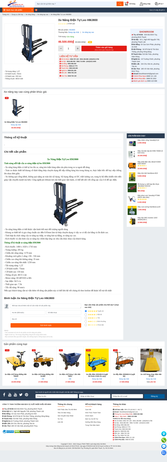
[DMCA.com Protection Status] (22, 431)
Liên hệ (60, 422)
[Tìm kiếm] (120, 4)
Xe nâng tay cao (88, 32)
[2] (86, 321)
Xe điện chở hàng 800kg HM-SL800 (43, 375)
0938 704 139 (125, 435)
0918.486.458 (71, 61)
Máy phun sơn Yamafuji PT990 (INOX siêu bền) (149, 196)
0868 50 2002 (151, 78)
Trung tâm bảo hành (92, 425)
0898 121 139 (151, 76)
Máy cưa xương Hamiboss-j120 (149, 207)
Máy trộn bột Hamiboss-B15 (148, 173)
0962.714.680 (81, 61)
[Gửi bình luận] (46, 325)
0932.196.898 (84, 59)
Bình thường (95, 321)
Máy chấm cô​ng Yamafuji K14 (148, 140)
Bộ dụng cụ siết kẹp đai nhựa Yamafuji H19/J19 (148, 185)
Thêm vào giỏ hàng (104, 48)
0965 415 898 (152, 81)
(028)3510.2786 (94, 59)
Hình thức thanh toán (93, 413)
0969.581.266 (72, 70)
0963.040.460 (73, 68)
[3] (86, 318)
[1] (86, 325)
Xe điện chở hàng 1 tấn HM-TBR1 (70, 375)
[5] (86, 311)
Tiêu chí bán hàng (64, 413)
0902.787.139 (74, 59)
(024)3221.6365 (91, 61)
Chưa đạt (94, 325)
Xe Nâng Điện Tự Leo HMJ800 (15, 122)
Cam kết (88, 409)
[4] (86, 314)
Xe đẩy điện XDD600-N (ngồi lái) (124, 375)
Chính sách (89, 416)
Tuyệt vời (94, 311)
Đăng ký (154, 396)
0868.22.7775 (73, 66)
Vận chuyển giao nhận (66, 416)
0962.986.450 (72, 63)
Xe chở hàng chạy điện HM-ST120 (151, 375)
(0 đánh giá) (66, 24)
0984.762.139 (72, 73)
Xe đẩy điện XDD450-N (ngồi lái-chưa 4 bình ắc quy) (97, 375)
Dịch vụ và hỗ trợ (91, 419)
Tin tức (60, 419)
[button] (160, 4)
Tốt (92, 318)
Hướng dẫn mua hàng (93, 422)
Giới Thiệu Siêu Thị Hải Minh (67, 409)
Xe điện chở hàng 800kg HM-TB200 (16, 375)
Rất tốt (93, 314)
